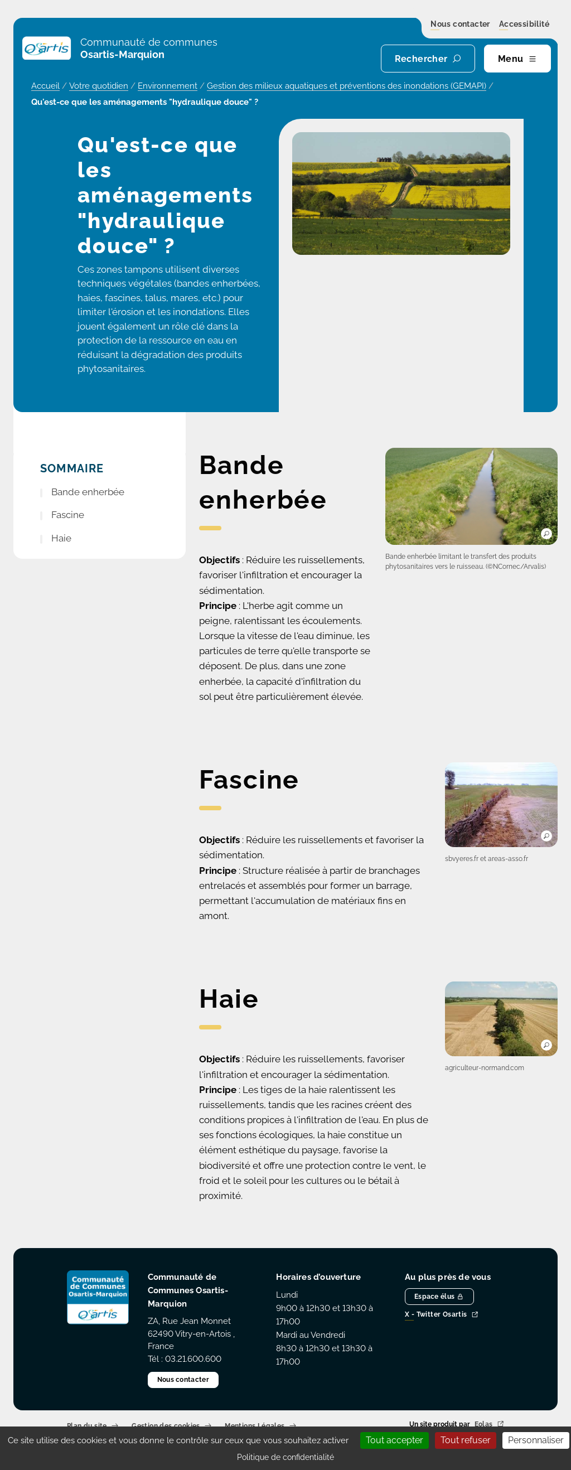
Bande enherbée (87, 491)
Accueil (45, 86)
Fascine (67, 514)
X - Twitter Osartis (441, 1315)
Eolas (489, 1424)
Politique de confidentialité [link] (285, 1457)
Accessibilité (524, 24)
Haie (61, 538)
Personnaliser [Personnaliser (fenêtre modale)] (536, 1440)
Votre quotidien (98, 86)
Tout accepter (394, 1440)
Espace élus (439, 1296)
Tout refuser (466, 1440)
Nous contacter (460, 24)
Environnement (167, 86)
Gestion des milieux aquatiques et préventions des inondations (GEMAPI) (346, 86)
